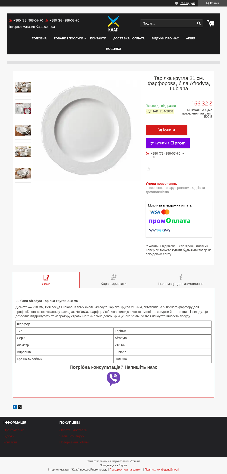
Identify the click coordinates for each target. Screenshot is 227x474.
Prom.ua (135, 461)
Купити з (170, 143)
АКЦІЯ (190, 38)
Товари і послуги (68, 38)
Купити (169, 130)
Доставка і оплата (129, 38)
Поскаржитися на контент (126, 469)
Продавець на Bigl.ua (113, 465)
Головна (39, 38)
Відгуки (8, 436)
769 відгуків (187, 3)
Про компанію (13, 430)
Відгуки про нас (165, 38)
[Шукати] (198, 23)
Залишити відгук (71, 436)
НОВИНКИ (113, 49)
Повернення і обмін (73, 442)
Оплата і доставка (73, 430)
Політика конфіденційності (162, 469)
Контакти (98, 38)
